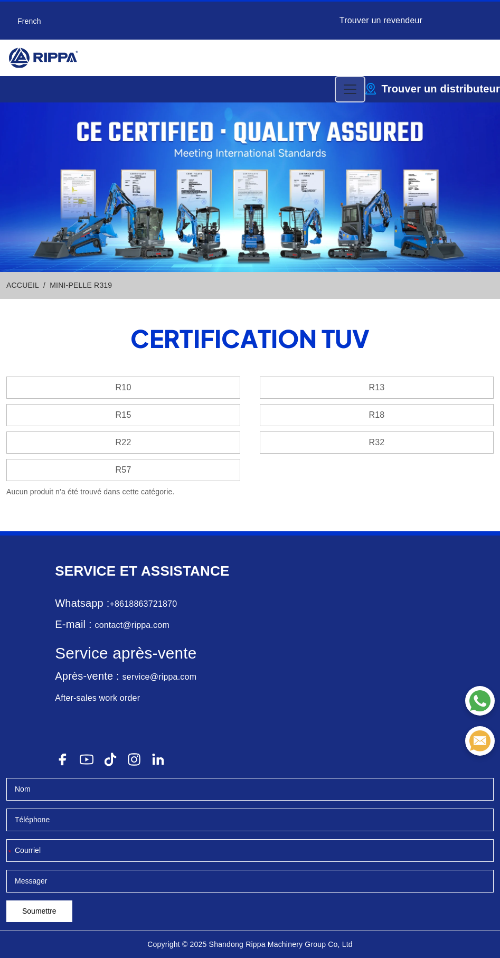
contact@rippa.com (132, 625)
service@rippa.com (159, 676)
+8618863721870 (143, 603)
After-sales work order (97, 697)
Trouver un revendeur (380, 20)
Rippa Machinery (274, 944)
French (29, 21)
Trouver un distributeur (440, 89)
